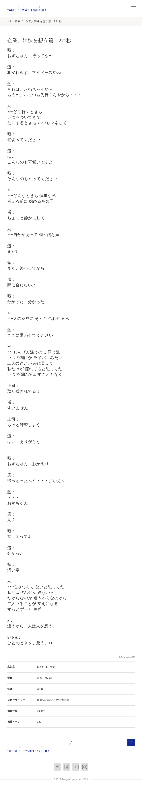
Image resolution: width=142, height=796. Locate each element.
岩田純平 (50, 699)
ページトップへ (131, 742)
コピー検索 (13, 21)
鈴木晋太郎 (62, 699)
